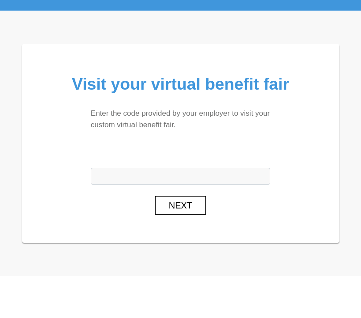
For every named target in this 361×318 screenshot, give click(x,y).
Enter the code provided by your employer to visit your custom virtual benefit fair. (180, 119)
